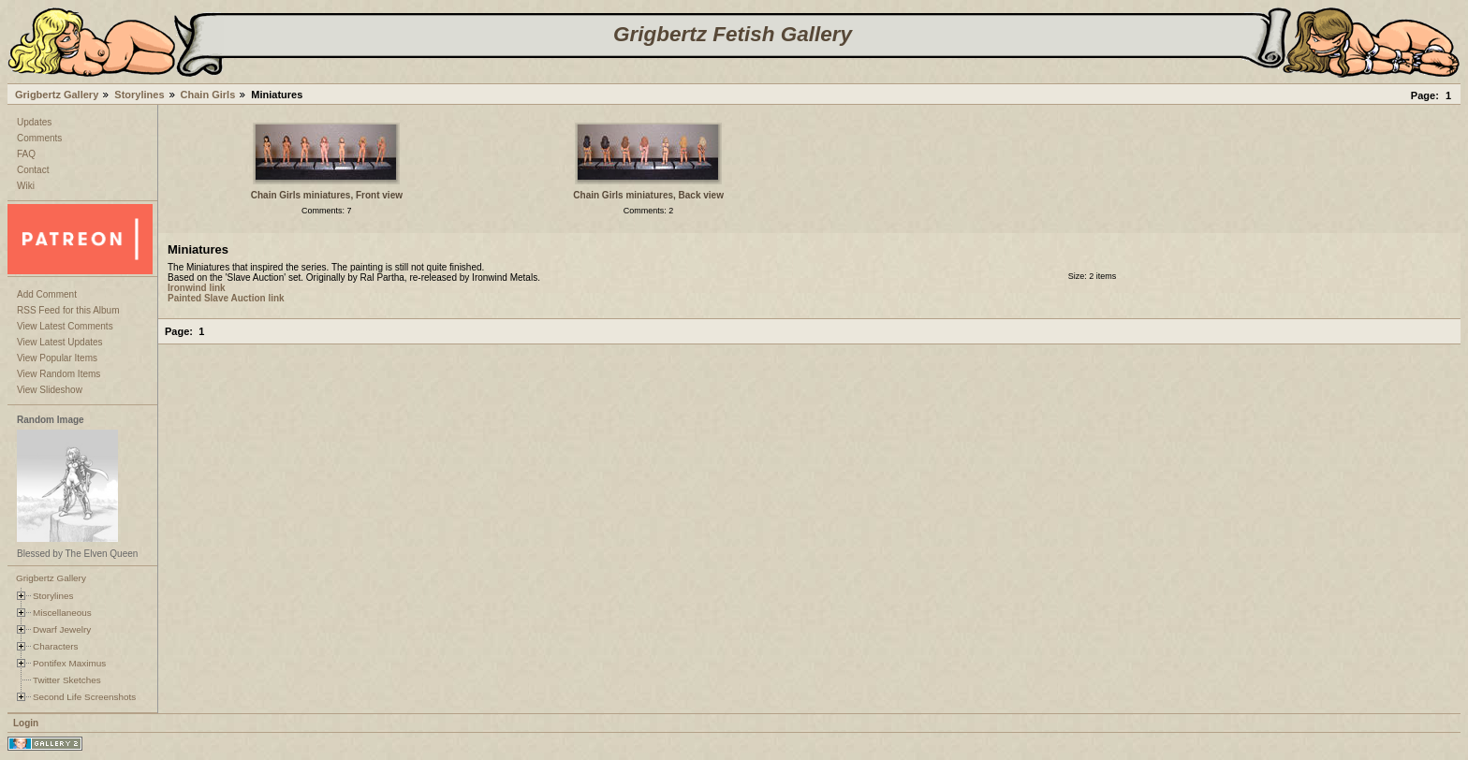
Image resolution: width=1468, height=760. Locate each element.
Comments (39, 138)
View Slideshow (49, 390)
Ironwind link (197, 288)
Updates (34, 122)
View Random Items (58, 374)
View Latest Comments (65, 326)
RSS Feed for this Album (68, 310)
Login (25, 723)
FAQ (26, 154)
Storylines (139, 94)
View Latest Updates (60, 342)
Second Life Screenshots (84, 697)
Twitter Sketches (67, 680)
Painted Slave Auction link (226, 298)
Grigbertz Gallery (56, 94)
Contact (33, 170)
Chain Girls (208, 94)
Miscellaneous (62, 612)
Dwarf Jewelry (62, 629)
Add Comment (47, 294)
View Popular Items (57, 358)
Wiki (26, 186)
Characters (55, 646)
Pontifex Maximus (69, 663)
